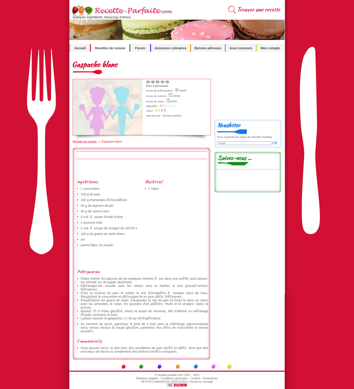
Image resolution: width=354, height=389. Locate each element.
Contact (195, 378)
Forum (140, 48)
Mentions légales (147, 378)
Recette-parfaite (172, 115)
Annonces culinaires (170, 48)
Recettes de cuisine (110, 48)
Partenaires (210, 378)
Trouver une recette (258, 10)
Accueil (80, 48)
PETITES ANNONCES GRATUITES (164, 381)
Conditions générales (174, 378)
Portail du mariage (201, 381)
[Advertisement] (141, 169)
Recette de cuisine (85, 141)
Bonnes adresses (207, 48)
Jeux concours (240, 48)
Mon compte (270, 48)
